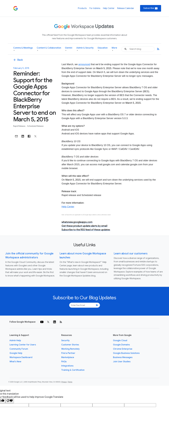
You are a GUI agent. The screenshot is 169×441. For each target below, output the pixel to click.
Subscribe (150, 8)
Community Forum (19, 349)
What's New (15, 361)
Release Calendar (125, 8)
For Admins (94, 8)
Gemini (68, 49)
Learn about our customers (130, 253)
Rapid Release (19, 126)
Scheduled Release (35, 126)
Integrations (67, 366)
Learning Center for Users (23, 344)
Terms (70, 382)
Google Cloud (120, 340)
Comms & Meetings (23, 49)
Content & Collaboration (49, 49)
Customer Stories (70, 344)
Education (103, 49)
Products (82, 8)
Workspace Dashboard (21, 357)
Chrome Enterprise (122, 349)
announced (84, 64)
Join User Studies (121, 361)
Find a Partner (68, 353)
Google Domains (121, 344)
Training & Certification (72, 370)
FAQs (64, 361)
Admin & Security (85, 49)
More (114, 49)
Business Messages (122, 357)
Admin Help (15, 340)
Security (65, 340)
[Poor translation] (9, 401)
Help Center (108, 8)
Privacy (64, 382)
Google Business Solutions (126, 353)
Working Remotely (70, 349)
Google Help (16, 353)
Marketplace (67, 357)
